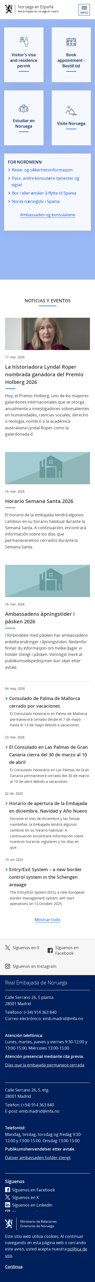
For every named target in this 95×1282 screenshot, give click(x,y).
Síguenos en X (26, 947)
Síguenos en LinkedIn (28, 1205)
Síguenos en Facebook (67, 950)
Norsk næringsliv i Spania (36, 201)
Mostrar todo (47, 919)
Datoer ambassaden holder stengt (38, 1157)
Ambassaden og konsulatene (47, 215)
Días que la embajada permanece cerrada (44, 1065)
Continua (14, 1266)
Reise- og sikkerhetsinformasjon (42, 170)
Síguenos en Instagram (34, 966)
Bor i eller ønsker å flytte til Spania (44, 193)
